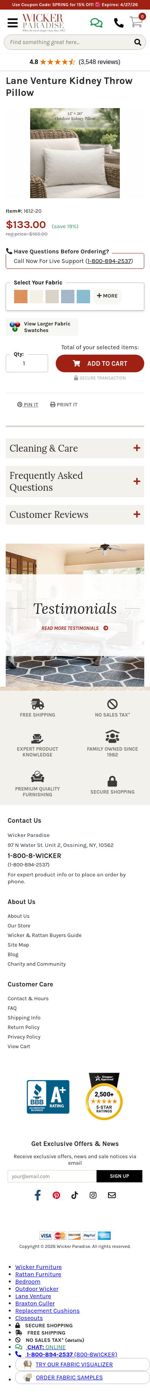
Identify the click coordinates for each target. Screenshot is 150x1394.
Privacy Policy (24, 1037)
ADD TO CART (100, 363)
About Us (19, 916)
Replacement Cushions (47, 1310)
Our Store (19, 925)
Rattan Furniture (38, 1274)
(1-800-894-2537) (29, 864)
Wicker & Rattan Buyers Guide (45, 935)
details (74, 1340)
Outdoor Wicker (36, 1288)
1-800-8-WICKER (34, 856)
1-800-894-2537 (109, 261)
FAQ (12, 1008)
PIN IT (22, 404)
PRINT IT (63, 404)
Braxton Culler (35, 1303)
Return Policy (24, 1027)
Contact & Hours (28, 998)
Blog (13, 954)
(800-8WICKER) (66, 1354)
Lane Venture (33, 1296)
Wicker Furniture (38, 1267)
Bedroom (27, 1281)
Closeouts (29, 1318)
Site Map (18, 945)
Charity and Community (37, 964)
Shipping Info (24, 1017)
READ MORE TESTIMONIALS (75, 628)
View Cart (19, 1046)
